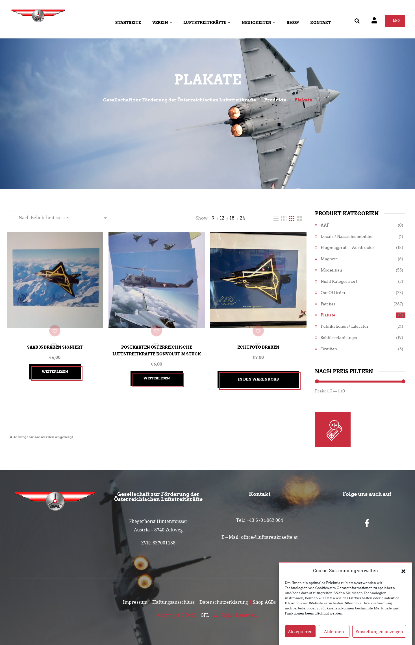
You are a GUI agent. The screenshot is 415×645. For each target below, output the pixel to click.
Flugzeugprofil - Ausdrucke (347, 247)
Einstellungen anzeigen (379, 631)
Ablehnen (334, 631)
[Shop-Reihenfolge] (60, 217)
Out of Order (333, 292)
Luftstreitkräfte (206, 22)
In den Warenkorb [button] (258, 373)
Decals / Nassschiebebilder (347, 236)
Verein (162, 22)
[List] (276, 218)
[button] (403, 571)
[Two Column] (284, 218)
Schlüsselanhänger (339, 337)
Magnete (329, 259)
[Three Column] (292, 218)
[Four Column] (299, 218)
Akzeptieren (300, 631)
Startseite (128, 22)
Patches (328, 304)
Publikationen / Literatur (345, 326)
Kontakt (320, 22)
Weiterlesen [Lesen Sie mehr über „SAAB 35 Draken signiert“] (55, 366)
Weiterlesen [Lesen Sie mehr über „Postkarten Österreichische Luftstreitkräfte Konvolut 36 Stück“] (157, 372)
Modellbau (331, 270)
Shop (293, 22)
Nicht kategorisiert (339, 281)
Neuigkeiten (258, 22)
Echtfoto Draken (258, 341)
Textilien (329, 349)
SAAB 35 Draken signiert (55, 341)
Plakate (328, 315)
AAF (325, 225)
